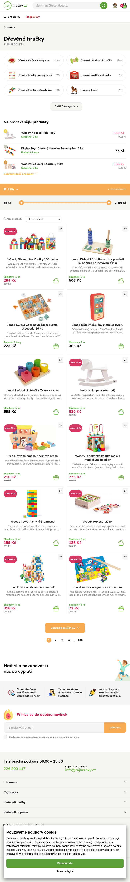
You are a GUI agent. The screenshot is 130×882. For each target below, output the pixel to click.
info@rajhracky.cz (80, 770)
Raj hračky (65, 792)
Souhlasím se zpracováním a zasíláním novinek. (44, 737)
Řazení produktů (13, 219)
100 (80, 640)
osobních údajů (47, 737)
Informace (65, 782)
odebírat (115, 727)
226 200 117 (15, 768)
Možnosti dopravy (65, 812)
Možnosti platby (65, 802)
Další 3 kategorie (66, 106)
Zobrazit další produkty (20, 174)
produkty (12, 17)
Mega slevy (33, 17)
